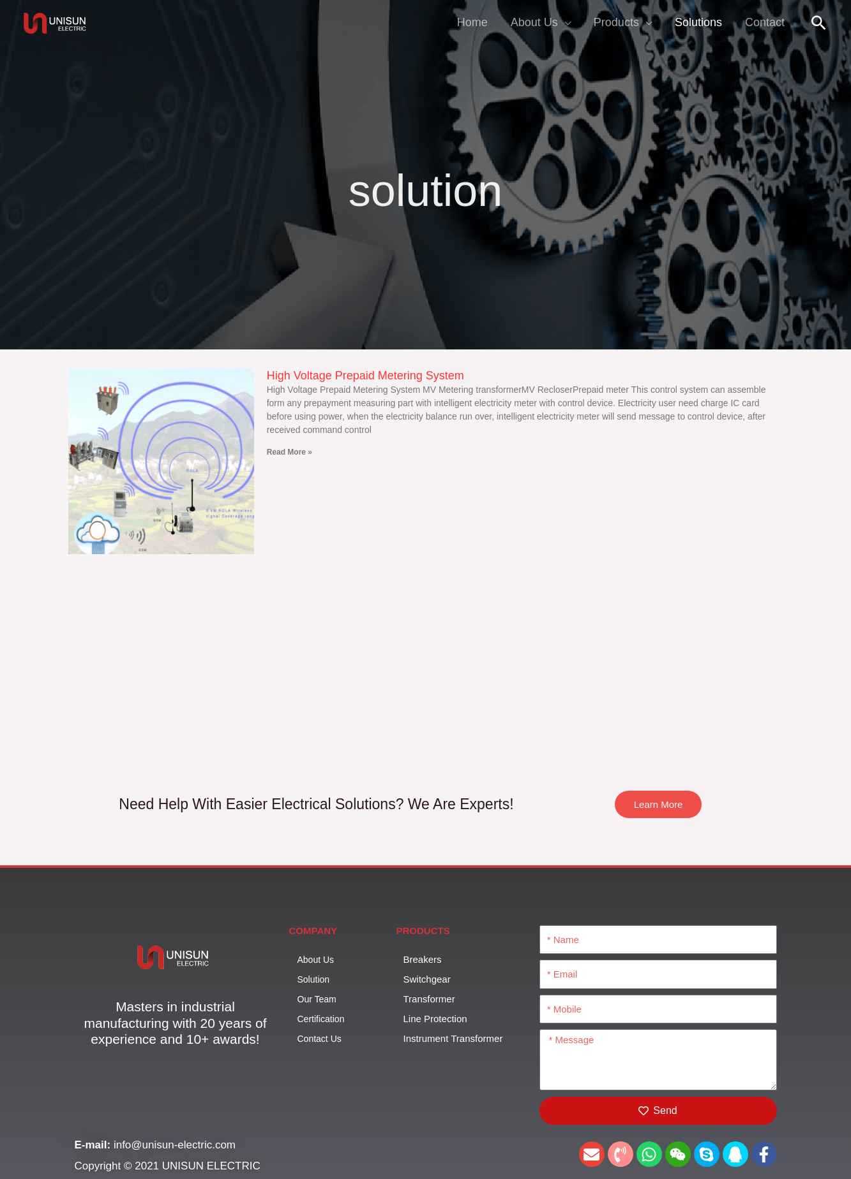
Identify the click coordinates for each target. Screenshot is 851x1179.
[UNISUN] (56, 21)
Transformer (429, 998)
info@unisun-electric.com (175, 1145)
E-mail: (94, 1145)
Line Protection (435, 1018)
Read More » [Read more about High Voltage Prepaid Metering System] (289, 452)
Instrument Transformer (460, 1038)
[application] (564, 22)
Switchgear (427, 979)
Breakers (422, 959)
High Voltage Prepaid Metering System (365, 375)
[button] (819, 23)
